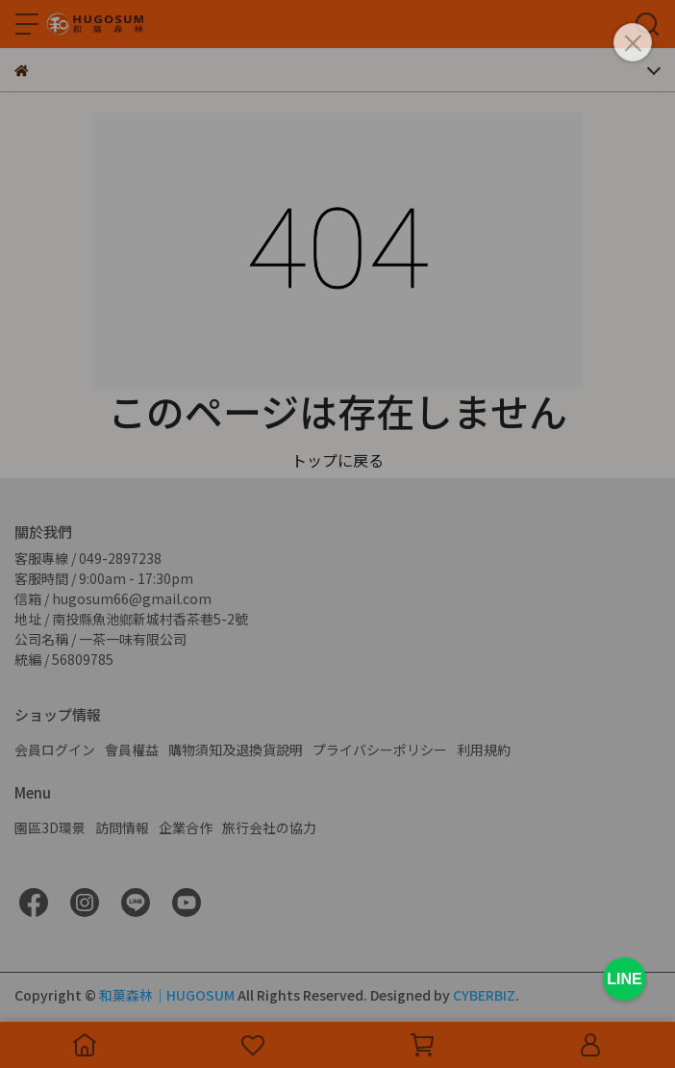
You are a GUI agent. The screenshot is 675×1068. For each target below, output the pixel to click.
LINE (624, 979)
